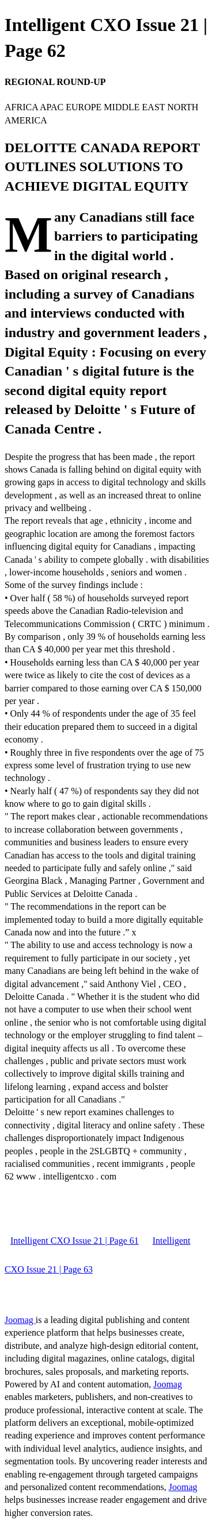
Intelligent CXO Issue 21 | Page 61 (74, 1240)
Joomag (20, 1320)
